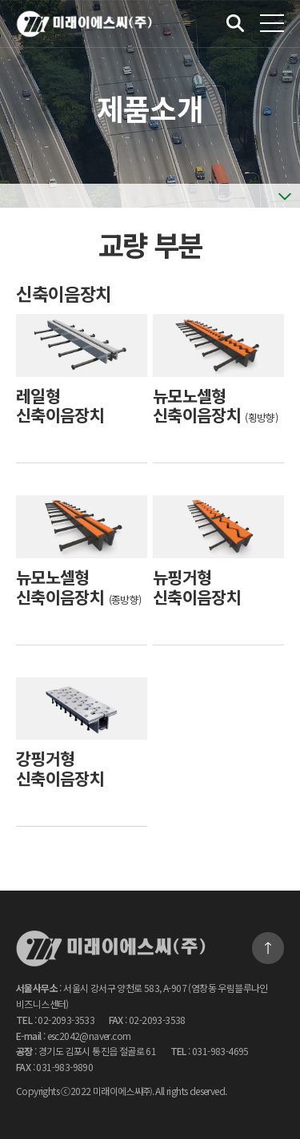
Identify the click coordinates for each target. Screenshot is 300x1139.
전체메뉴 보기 (272, 23)
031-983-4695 (220, 1051)
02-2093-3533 (66, 1019)
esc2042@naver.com (89, 1035)
